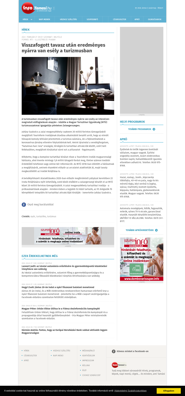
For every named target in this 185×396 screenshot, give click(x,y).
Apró (137, 19)
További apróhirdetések (140, 230)
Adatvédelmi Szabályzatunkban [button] (130, 390)
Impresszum (88, 360)
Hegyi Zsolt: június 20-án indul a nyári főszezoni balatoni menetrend (58, 287)
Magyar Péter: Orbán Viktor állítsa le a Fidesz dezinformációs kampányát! (61, 309)
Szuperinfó (92, 19)
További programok (139, 129)
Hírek (25, 19)
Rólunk (86, 365)
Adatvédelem (88, 355)
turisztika (41, 216)
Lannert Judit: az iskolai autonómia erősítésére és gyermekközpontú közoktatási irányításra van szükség (64, 267)
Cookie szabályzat (91, 375)
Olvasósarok (154, 19)
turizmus (51, 216)
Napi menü (58, 355)
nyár (32, 216)
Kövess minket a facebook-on (132, 351)
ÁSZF (84, 370)
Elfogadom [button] (168, 391)
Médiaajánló (88, 350)
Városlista (54, 8)
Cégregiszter (119, 19)
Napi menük (44, 19)
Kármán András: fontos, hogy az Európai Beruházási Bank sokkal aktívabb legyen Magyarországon (64, 331)
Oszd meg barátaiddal (40, 205)
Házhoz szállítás (68, 19)
